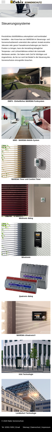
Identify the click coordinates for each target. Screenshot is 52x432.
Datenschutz (35, 427)
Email (17, 427)
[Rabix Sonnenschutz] (26, 2)
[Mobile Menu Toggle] (3, 2)
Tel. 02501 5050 (8, 427)
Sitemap (26, 427)
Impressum (46, 427)
